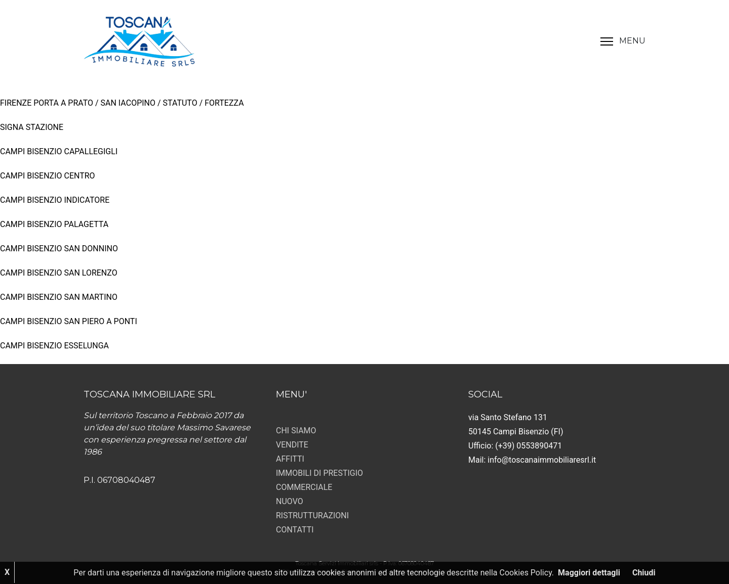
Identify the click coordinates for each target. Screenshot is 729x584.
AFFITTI (290, 459)
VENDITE (292, 445)
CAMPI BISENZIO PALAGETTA (54, 224)
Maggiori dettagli (589, 572)
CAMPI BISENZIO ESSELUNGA (54, 345)
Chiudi (644, 572)
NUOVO (289, 501)
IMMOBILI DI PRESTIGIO (319, 473)
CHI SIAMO (296, 430)
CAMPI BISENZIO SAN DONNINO (59, 248)
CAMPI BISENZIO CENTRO (47, 176)
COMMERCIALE (304, 487)
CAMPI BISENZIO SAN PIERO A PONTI (68, 321)
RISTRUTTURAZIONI (312, 515)
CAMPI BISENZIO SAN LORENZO (58, 273)
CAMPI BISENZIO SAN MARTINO (58, 297)
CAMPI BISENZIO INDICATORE (54, 200)
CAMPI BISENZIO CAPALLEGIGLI (58, 151)
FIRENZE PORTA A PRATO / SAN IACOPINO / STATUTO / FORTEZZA (122, 103)
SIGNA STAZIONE (31, 127)
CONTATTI (295, 529)
